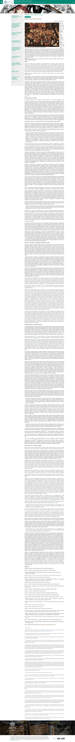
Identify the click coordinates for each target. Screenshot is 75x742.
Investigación (23, 2)
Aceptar (59, 738)
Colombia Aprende (23, 724)
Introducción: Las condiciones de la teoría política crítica (16, 17)
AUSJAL (22, 723)
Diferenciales (33, 2)
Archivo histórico (37, 723)
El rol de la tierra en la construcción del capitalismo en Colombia (16, 41)
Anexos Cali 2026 (53, 726)
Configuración (54, 738)
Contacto (36, 726)
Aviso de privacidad (54, 727)
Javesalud (22, 728)
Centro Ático (37, 725)
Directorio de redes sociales (39, 727)
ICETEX (22, 727)
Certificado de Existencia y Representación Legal (58, 728)
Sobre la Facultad (28, 2)
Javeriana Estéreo (38, 728)
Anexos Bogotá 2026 (54, 725)
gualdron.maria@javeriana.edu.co (48, 631)
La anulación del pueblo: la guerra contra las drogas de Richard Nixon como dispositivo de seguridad (16, 49)
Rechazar (63, 738)
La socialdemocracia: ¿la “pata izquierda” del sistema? (16, 57)
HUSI (21, 726)
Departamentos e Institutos (40, 2)
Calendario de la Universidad (39, 724)
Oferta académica (17, 2)
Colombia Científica (24, 725)
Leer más (13, 21)
